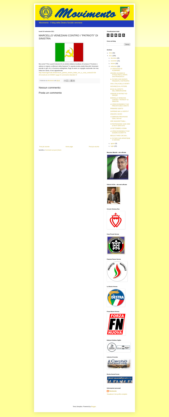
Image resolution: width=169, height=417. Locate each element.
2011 (111, 56)
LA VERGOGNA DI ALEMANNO (116, 69)
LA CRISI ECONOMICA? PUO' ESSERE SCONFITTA (120, 132)
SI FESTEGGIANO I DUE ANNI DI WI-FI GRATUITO (120, 124)
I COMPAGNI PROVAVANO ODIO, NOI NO (119, 117)
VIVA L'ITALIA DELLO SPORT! (120, 84)
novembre (114, 61)
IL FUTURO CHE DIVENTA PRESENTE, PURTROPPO (119, 80)
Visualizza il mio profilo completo (117, 394)
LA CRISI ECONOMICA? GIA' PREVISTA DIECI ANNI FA (119, 105)
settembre (114, 66)
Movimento (113, 391)
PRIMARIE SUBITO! (116, 108)
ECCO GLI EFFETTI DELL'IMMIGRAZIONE (118, 90)
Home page (69, 146)
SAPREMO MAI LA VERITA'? (119, 111)
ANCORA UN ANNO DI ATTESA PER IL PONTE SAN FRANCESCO (118, 74)
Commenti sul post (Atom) (53, 150)
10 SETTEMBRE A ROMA (118, 128)
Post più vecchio (94, 146)
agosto (113, 143)
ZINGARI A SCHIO (116, 114)
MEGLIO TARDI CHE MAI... (119, 135)
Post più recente (44, 146)
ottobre (113, 63)
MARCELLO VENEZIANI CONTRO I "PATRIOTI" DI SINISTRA (119, 99)
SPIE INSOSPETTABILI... (118, 121)
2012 (111, 53)
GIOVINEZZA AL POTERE (118, 86)
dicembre (114, 58)
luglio (112, 146)
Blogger (93, 406)
